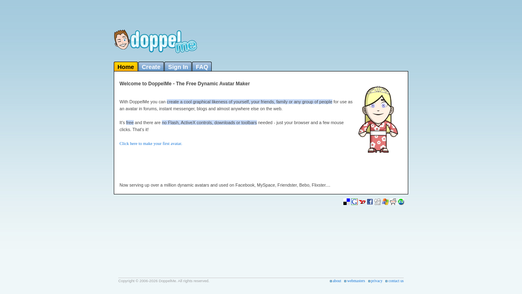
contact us (396, 281)
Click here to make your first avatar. (150, 143)
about (337, 281)
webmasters (356, 281)
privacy (377, 281)
